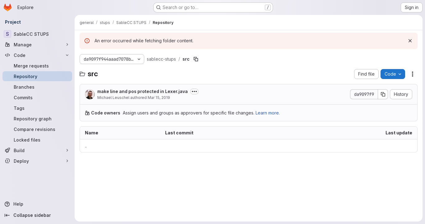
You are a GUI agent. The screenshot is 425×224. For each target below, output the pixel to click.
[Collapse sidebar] (37, 215)
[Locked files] (37, 140)
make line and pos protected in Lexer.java (142, 91)
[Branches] (37, 87)
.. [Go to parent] (86, 145)
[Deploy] (37, 161)
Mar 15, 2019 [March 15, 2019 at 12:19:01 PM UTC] (159, 97)
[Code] (37, 55)
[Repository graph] (37, 119)
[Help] (37, 204)
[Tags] (37, 108)
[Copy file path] (196, 59)
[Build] (37, 150)
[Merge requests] (37, 66)
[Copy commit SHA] (383, 94)
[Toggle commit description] (194, 91)
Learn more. (268, 112)
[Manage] (37, 44)
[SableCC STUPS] (37, 34)
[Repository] (37, 76)
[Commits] (37, 97)
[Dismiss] (410, 40)
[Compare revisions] (37, 129)
